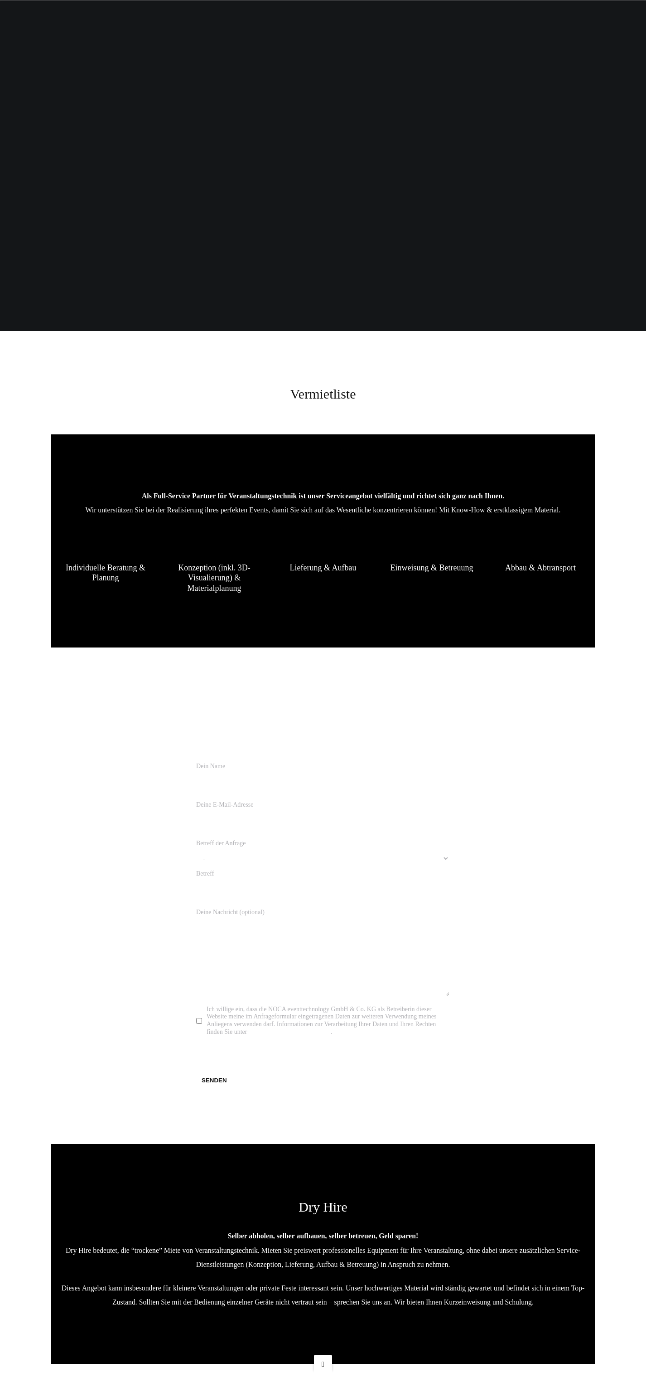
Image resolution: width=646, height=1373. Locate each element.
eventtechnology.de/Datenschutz (290, 1040)
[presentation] (265, 1063)
